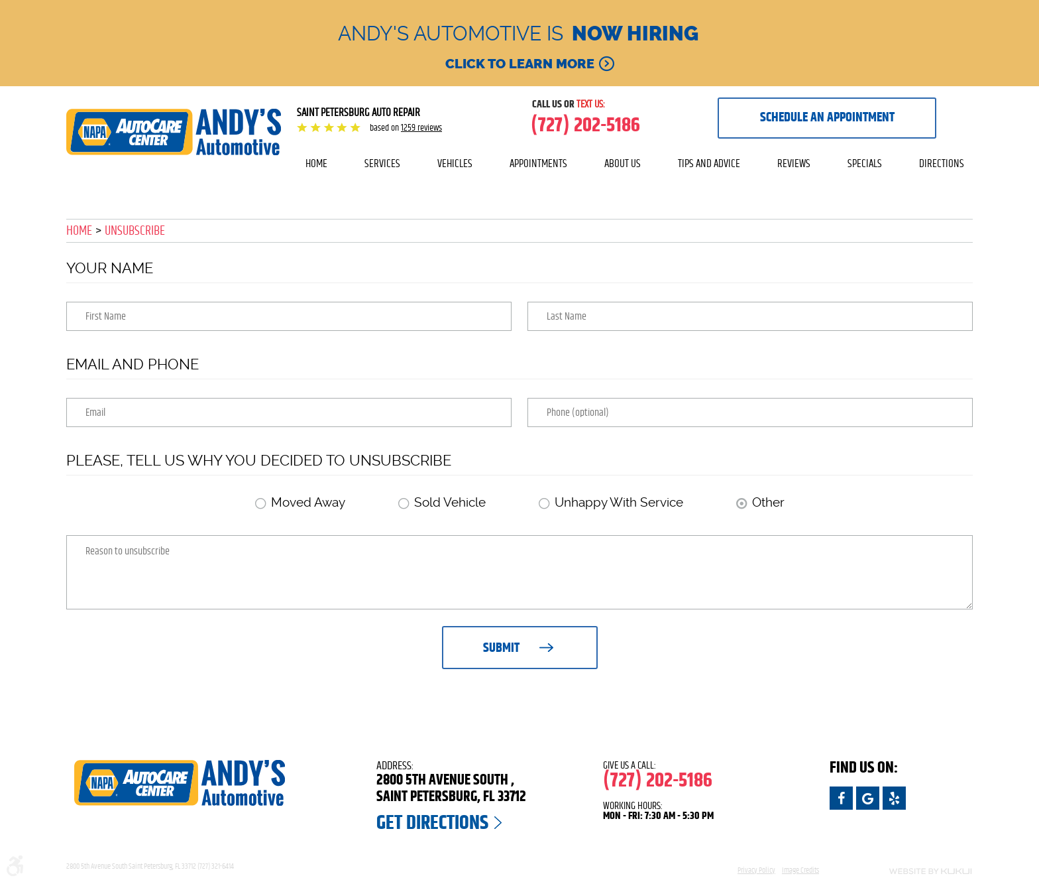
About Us (622, 163)
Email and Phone (132, 364)
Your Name (109, 268)
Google (867, 798)
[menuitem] (316, 164)
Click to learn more (519, 64)
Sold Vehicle (450, 502)
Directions (941, 163)
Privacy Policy (756, 870)
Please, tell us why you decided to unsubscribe (258, 460)
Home (316, 163)
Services (382, 163)
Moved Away (308, 502)
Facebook (841, 798)
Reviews (793, 163)
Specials (865, 163)
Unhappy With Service (619, 502)
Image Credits (800, 870)
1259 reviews (421, 128)
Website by (904, 871)
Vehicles (454, 163)
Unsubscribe (135, 230)
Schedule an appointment (827, 117)
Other (768, 502)
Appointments (538, 163)
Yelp (894, 798)
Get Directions (432, 823)
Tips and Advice (709, 163)
